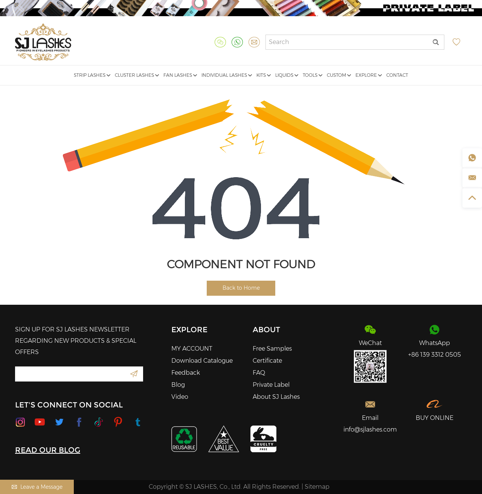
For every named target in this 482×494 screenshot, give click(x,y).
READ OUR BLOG (47, 449)
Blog (178, 384)
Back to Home (241, 287)
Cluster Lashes (137, 75)
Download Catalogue (202, 360)
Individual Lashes (226, 75)
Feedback (185, 372)
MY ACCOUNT (191, 348)
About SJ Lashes (276, 396)
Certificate (267, 360)
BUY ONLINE (434, 417)
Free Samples (272, 348)
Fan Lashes (180, 75)
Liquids (286, 75)
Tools (312, 75)
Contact (397, 75)
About (266, 329)
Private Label (271, 384)
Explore (368, 75)
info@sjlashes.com (370, 429)
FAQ (259, 372)
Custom (339, 75)
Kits (263, 75)
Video (179, 396)
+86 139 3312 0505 (434, 354)
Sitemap (317, 486)
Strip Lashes (92, 75)
